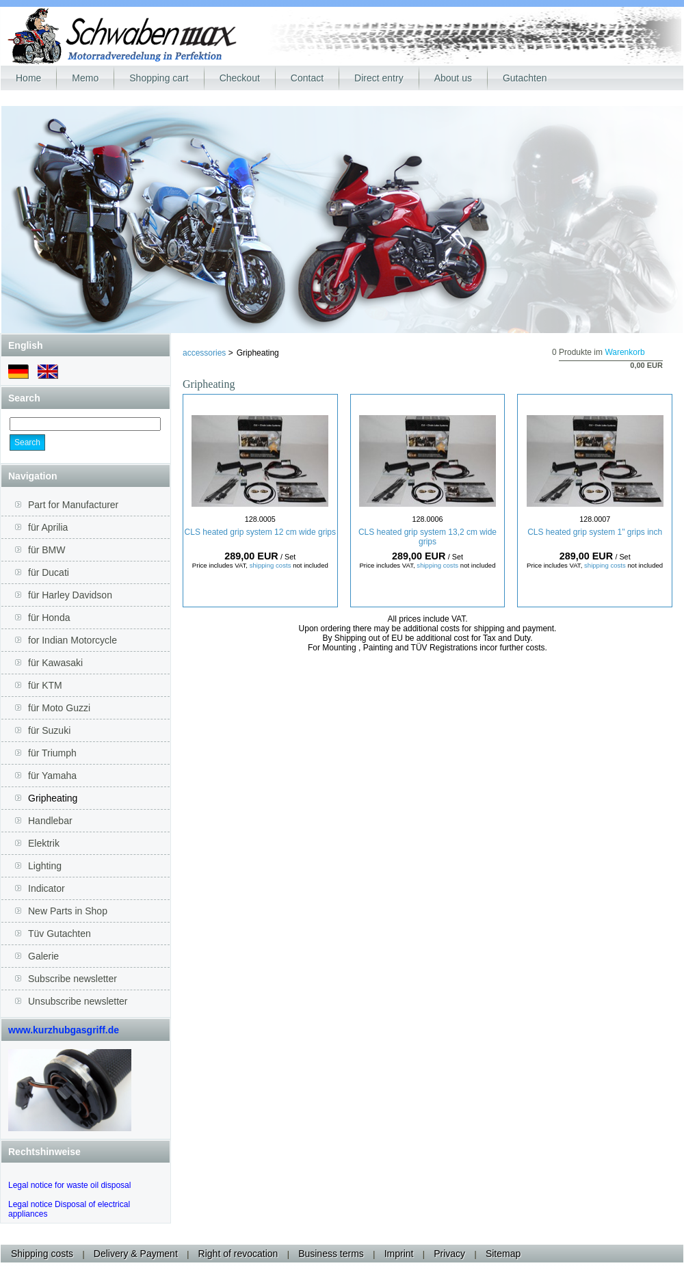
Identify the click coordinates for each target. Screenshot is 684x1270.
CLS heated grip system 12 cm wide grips (260, 532)
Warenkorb (624, 352)
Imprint (399, 1253)
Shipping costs (42, 1253)
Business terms (331, 1253)
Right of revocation (238, 1253)
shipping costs (270, 565)
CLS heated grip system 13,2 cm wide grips (427, 536)
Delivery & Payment (136, 1253)
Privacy (449, 1253)
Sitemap (503, 1253)
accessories (205, 353)
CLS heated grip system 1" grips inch (594, 532)
